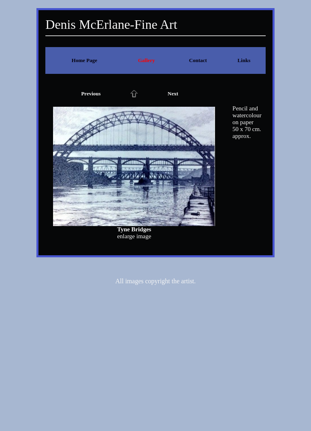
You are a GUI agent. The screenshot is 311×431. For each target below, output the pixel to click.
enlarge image (134, 236)
